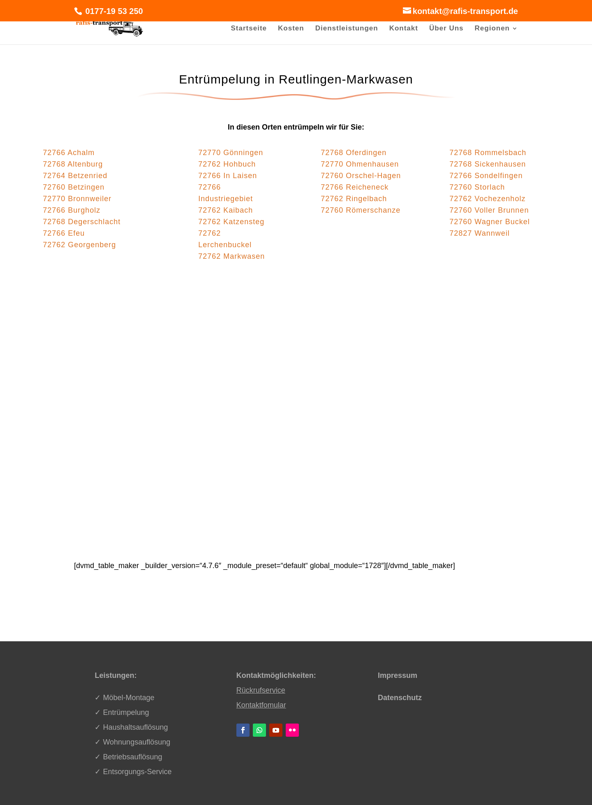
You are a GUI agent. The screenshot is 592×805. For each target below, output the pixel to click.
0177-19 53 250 (113, 11)
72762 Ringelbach (354, 199)
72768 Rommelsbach (487, 152)
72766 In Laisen (227, 176)
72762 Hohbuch (227, 164)
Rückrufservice (260, 690)
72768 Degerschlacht (81, 222)
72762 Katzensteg (231, 222)
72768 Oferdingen (353, 152)
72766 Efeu (64, 233)
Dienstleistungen (346, 29)
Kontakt (403, 29)
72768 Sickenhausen (487, 164)
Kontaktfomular (261, 705)
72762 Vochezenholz (487, 199)
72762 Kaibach (225, 210)
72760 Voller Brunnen (489, 210)
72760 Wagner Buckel (489, 222)
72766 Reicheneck (354, 187)
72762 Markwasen (231, 256)
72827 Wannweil (479, 233)
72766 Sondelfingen (486, 176)
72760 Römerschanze (360, 210)
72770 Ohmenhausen (360, 164)
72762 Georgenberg (79, 245)
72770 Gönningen (230, 152)
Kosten (291, 29)
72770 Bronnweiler (77, 199)
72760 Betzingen (73, 187)
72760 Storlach (477, 187)
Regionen (492, 29)
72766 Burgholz (71, 210)
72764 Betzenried (75, 176)
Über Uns (446, 29)
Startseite (249, 29)
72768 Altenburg (73, 164)
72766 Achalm (69, 152)
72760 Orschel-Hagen (361, 176)
